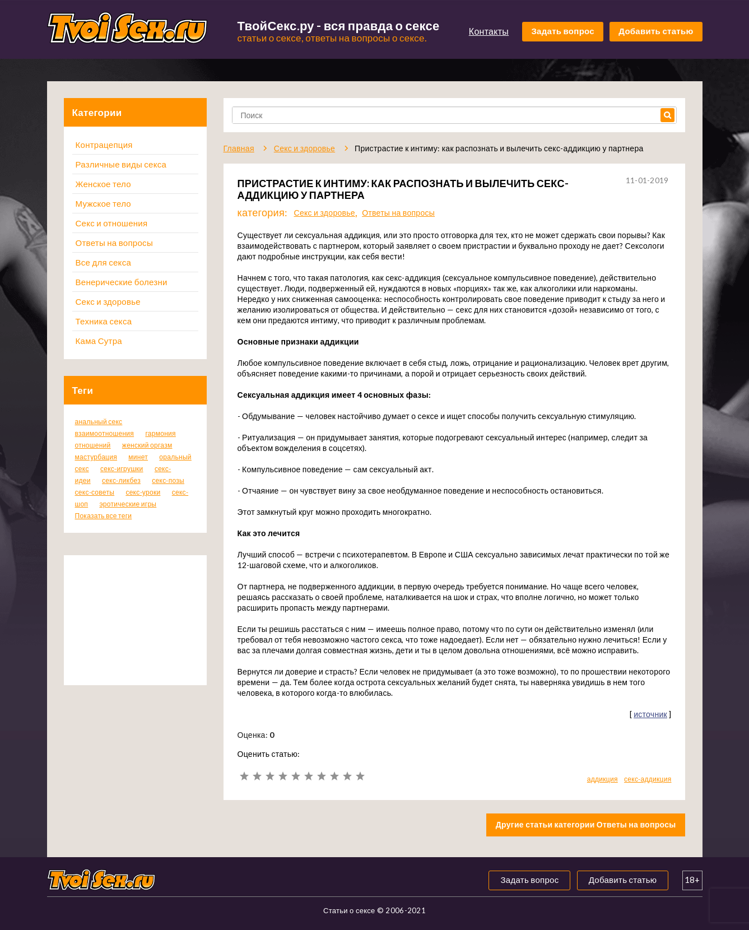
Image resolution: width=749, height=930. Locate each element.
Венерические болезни (122, 282)
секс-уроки (142, 492)
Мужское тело (103, 203)
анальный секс (99, 421)
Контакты (489, 31)
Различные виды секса (121, 164)
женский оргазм (147, 445)
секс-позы (168, 480)
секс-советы (95, 492)
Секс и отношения (112, 223)
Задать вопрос (562, 31)
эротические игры (127, 504)
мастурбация (96, 457)
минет (138, 457)
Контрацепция (104, 145)
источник (650, 714)
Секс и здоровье (108, 301)
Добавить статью (655, 31)
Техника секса (104, 321)
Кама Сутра (99, 341)
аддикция (602, 779)
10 (359, 776)
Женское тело (103, 184)
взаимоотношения (104, 433)
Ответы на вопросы (114, 243)
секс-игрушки (121, 468)
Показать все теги (103, 516)
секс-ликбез (121, 480)
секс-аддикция (647, 779)
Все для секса (104, 262)
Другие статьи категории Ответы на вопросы (586, 824)
